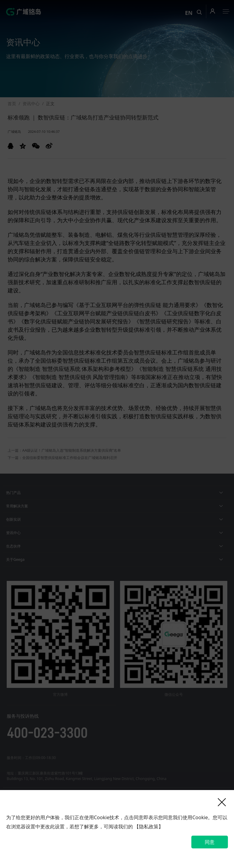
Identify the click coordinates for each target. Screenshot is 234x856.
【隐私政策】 (148, 826)
